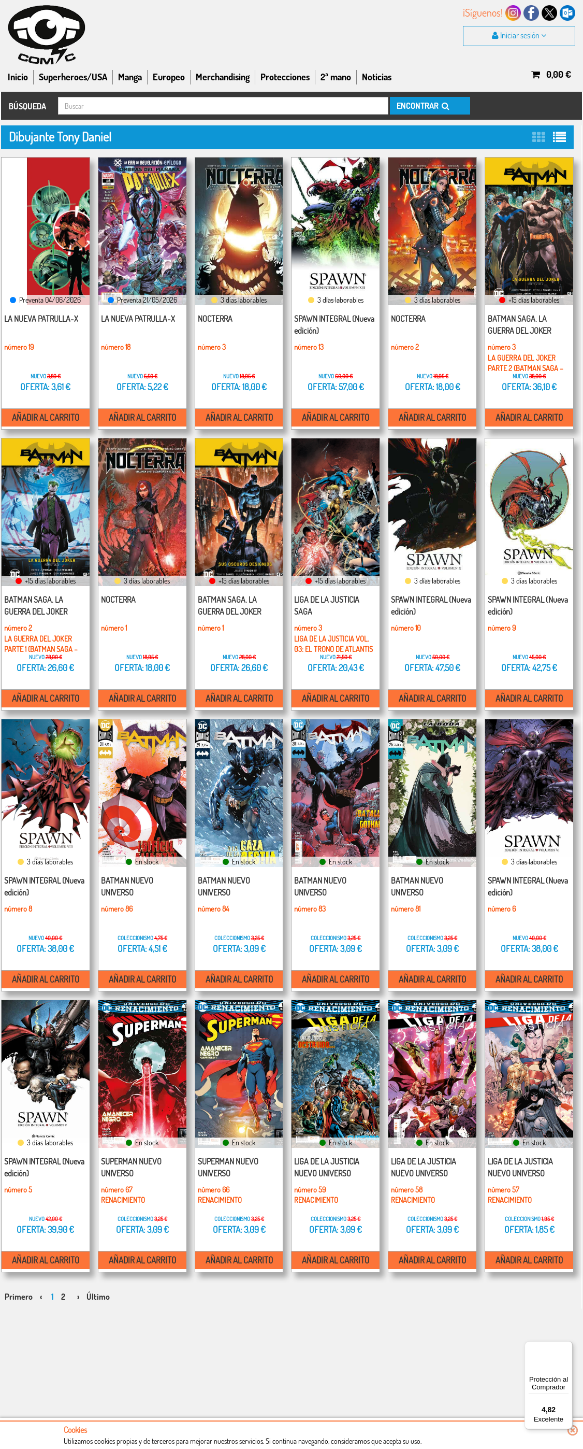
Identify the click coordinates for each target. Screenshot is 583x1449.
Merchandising (223, 76)
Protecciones (285, 76)
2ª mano (335, 76)
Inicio (18, 76)
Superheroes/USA (73, 76)
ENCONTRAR (422, 106)
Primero (19, 1286)
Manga (130, 76)
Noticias (376, 76)
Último (98, 1286)
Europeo (169, 76)
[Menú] (566, 1347)
